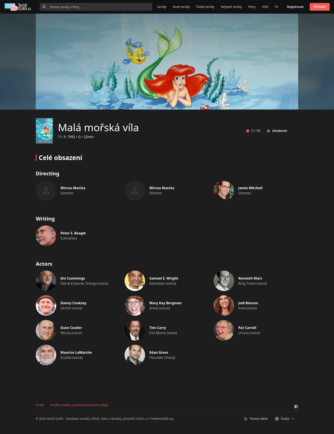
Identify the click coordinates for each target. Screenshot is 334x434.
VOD (265, 7)
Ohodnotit (276, 131)
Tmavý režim (256, 419)
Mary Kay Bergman (165, 303)
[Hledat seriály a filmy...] (96, 7)
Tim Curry (157, 327)
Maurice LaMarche (76, 352)
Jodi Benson (248, 303)
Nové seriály (181, 7)
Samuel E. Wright (163, 278)
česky (285, 419)
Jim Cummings (72, 278)
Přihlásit (320, 7)
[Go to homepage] (18, 7)
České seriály (205, 7)
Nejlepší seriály (231, 7)
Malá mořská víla (98, 127)
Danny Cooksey (73, 303)
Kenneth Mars (250, 278)
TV (276, 7)
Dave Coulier (71, 327)
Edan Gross (158, 352)
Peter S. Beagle (73, 233)
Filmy (252, 7)
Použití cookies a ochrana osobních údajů (79, 405)
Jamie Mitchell (250, 188)
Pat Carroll (247, 327)
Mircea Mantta (72, 188)
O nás (40, 405)
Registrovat (295, 7)
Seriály (162, 7)
